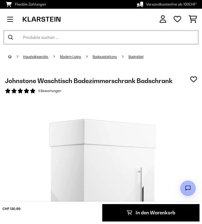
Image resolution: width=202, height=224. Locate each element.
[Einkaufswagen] (193, 19)
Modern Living (70, 56)
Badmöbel (135, 56)
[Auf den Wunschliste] (193, 79)
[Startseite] (15, 56)
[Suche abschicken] (10, 37)
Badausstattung (105, 56)
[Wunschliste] (177, 19)
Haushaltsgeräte (36, 56)
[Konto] (163, 19)
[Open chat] (188, 188)
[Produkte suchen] (101, 37)
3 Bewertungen (49, 91)
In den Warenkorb (151, 212)
